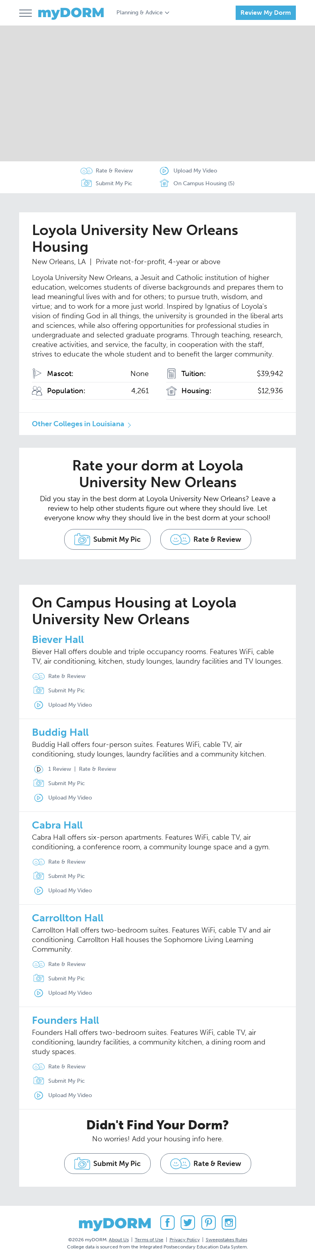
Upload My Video (195, 170)
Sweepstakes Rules (226, 1239)
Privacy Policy (184, 1239)
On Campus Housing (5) (196, 184)
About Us (119, 1239)
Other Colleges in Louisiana (78, 423)
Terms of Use (149, 1239)
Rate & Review (114, 170)
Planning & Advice (139, 12)
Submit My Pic (114, 183)
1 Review (50, 769)
